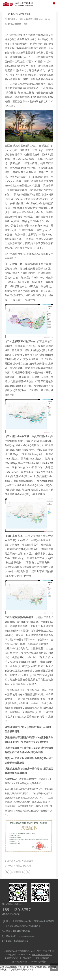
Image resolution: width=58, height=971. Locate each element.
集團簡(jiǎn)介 (11, 958)
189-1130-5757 (16, 909)
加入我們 (27, 958)
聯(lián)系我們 (42, 958)
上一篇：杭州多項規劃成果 (20, 861)
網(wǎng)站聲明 (19, 961)
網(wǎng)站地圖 (38, 961)
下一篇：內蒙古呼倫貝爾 (19, 866)
